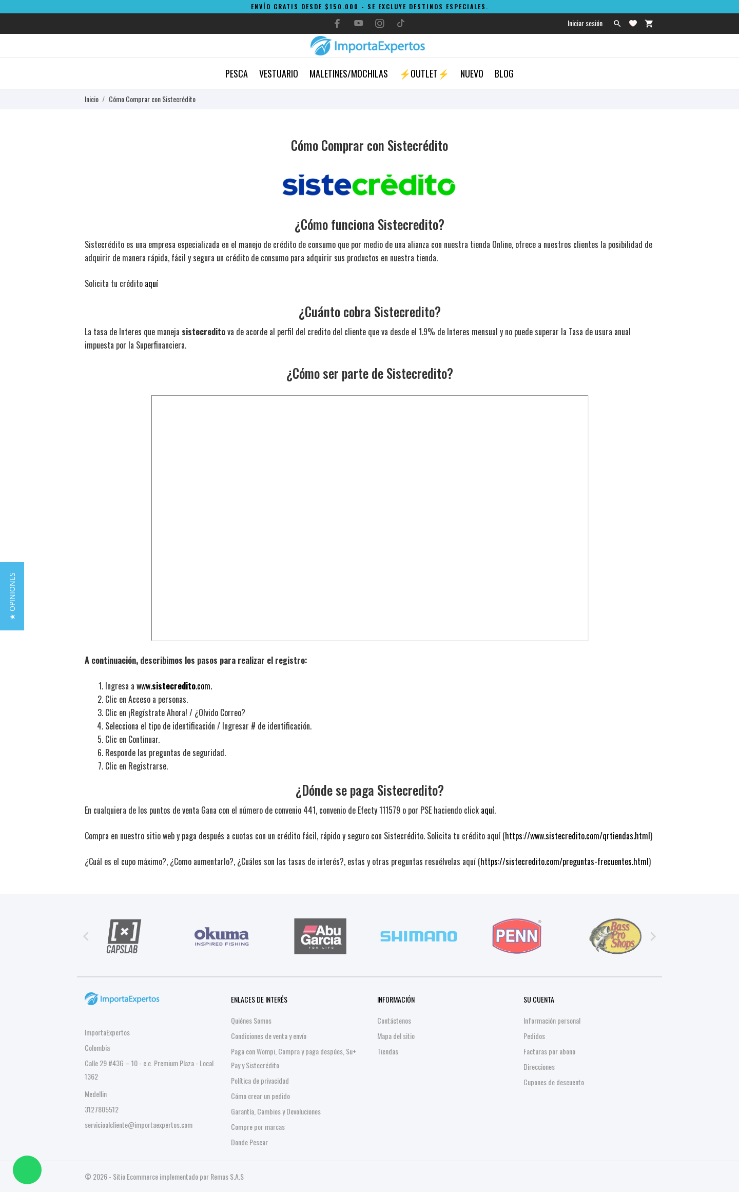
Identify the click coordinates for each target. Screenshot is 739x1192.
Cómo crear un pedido (260, 1095)
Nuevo (471, 73)
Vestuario (278, 73)
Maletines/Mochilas (348, 73)
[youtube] (359, 23)
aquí (151, 283)
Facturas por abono (549, 1051)
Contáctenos (394, 1020)
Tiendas (387, 1051)
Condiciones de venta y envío (268, 1035)
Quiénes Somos (251, 1020)
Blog (504, 73)
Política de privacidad (260, 1080)
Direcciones (539, 1066)
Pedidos (534, 1035)
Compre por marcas (258, 1126)
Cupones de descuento (553, 1081)
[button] (12, 596)
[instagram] (380, 23)
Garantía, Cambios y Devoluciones (276, 1111)
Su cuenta (538, 999)
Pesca (236, 73)
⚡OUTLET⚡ (424, 73)
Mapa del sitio (396, 1035)
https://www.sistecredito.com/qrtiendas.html (577, 836)
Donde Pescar (249, 1142)
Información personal (551, 1020)
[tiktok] (401, 23)
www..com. (174, 686)
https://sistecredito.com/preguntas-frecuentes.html (564, 861)
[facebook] (338, 23)
